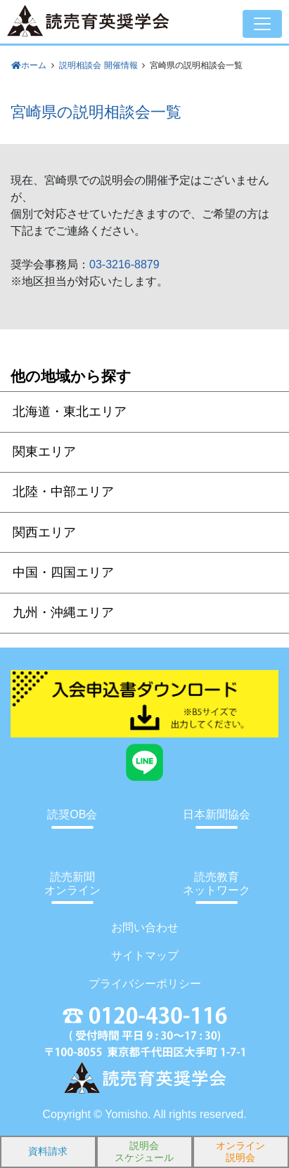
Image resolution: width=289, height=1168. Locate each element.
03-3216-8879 (124, 264)
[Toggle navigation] (262, 24)
